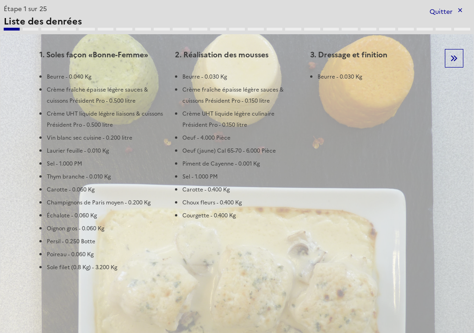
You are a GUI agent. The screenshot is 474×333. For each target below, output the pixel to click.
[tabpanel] (237, 143)
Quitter (441, 12)
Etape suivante (454, 58)
